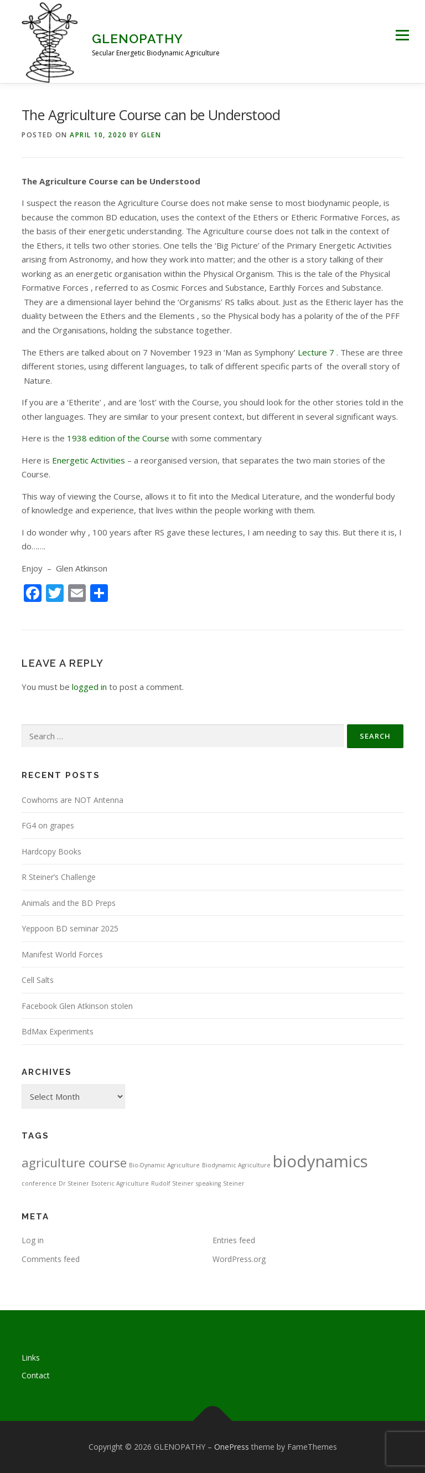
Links (31, 1357)
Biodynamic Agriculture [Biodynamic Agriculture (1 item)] (236, 1165)
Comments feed (51, 1259)
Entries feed (233, 1240)
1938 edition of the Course (118, 438)
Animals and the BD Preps (69, 903)
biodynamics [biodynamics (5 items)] (320, 1161)
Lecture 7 (316, 352)
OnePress (231, 1446)
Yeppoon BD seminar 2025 (70, 928)
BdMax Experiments (58, 1031)
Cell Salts (38, 980)
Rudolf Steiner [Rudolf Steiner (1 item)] (172, 1183)
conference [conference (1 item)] (39, 1183)
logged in (89, 686)
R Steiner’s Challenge (59, 877)
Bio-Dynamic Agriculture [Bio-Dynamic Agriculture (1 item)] (164, 1165)
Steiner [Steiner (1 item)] (234, 1183)
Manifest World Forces (62, 954)
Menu (402, 34)
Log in (33, 1240)
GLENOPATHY (137, 38)
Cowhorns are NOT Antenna (72, 800)
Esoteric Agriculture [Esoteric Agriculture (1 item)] (120, 1183)
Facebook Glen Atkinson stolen (77, 1006)
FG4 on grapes (48, 825)
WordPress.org (239, 1259)
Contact (36, 1375)
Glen (151, 135)
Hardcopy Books (51, 851)
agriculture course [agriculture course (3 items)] (74, 1162)
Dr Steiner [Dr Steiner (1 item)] (74, 1183)
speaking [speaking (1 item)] (208, 1183)
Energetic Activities (88, 460)
